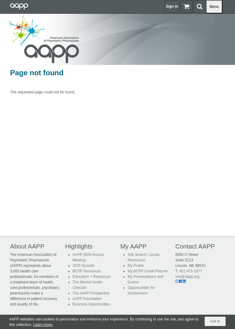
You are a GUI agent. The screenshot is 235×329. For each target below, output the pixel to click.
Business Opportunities (91, 304)
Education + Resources (91, 277)
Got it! (215, 321)
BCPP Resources (87, 271)
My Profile (136, 266)
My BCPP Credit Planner (148, 271)
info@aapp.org (187, 277)
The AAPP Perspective (91, 293)
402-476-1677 (190, 271)
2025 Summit (83, 266)
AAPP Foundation (87, 299)
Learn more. (43, 325)
